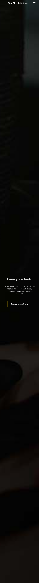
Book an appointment (19, 304)
